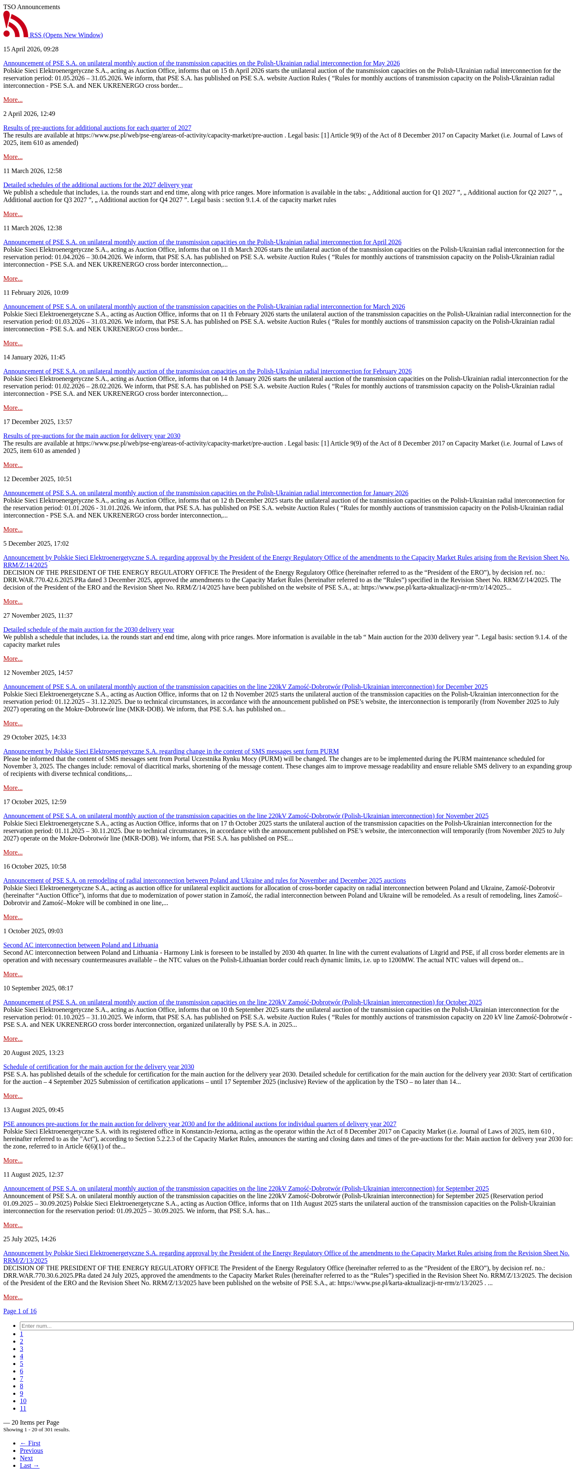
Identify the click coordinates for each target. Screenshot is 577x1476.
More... (13, 99)
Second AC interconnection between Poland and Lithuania (80, 945)
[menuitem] (21, 1333)
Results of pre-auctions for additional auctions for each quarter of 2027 (97, 127)
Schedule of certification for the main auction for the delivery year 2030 (98, 1066)
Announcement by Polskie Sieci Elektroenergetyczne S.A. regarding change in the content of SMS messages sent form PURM (171, 751)
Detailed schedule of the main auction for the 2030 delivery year (88, 629)
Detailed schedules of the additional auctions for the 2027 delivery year (98, 184)
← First (30, 1443)
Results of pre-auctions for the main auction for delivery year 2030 (91, 435)
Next (26, 1458)
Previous (31, 1450)
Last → (30, 1465)
